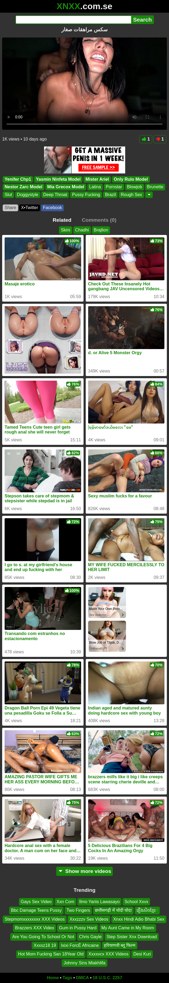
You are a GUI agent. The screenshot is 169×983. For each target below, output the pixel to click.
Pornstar (114, 187)
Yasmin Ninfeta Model (58, 179)
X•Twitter (29, 207)
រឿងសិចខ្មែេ (147, 910)
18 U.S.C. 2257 (107, 977)
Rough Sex (131, 194)
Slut (8, 194)
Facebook (52, 207)
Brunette (155, 187)
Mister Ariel (97, 179)
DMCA (82, 977)
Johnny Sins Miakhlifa (84, 962)
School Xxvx (136, 901)
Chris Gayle (90, 936)
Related (62, 220)
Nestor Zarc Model (23, 187)
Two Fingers (78, 910)
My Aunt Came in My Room (127, 928)
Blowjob (134, 187)
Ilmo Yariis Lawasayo (99, 901)
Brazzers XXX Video (34, 928)
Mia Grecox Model (65, 187)
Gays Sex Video (36, 901)
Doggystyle (27, 194)
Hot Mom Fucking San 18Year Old (51, 954)
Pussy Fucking (86, 194)
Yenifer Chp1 (18, 179)
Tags (67, 977)
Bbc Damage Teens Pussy (36, 910)
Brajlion (101, 230)
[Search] (73, 19)
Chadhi (82, 230)
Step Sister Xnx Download (132, 936)
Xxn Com (65, 901)
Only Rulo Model (131, 179)
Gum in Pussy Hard (78, 928)
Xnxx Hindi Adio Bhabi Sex (138, 919)
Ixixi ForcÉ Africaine (80, 945)
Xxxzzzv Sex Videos (88, 919)
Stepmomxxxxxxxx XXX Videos (35, 919)
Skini (65, 230)
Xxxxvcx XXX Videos (108, 954)
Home (53, 977)
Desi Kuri (142, 954)
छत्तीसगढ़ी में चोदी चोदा (113, 910)
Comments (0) (99, 220)
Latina (95, 187)
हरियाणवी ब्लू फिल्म (119, 945)
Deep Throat (55, 194)
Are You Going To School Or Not (43, 936)
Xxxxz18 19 (45, 945)
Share (10, 207)
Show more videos (84, 871)
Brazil (110, 194)
